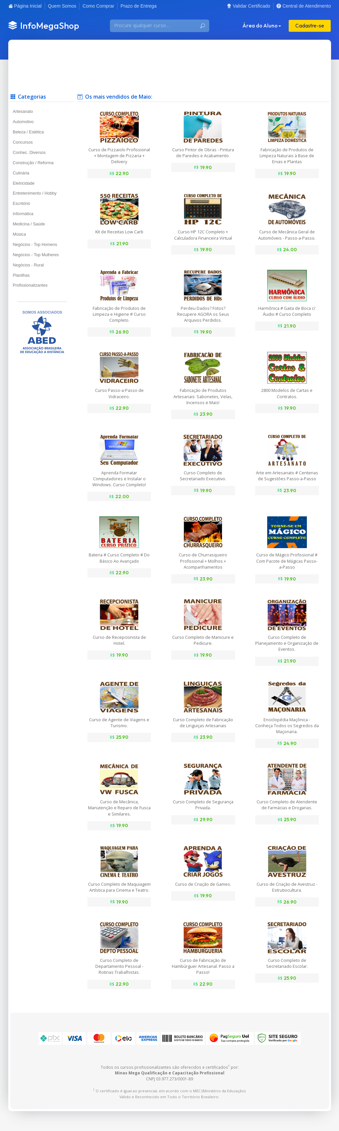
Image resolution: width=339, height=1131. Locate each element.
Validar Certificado (248, 6)
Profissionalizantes (30, 285)
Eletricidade (24, 183)
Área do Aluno (259, 26)
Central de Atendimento (303, 6)
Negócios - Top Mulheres (36, 255)
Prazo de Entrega (139, 6)
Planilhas (21, 275)
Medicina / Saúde (29, 224)
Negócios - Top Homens (35, 244)
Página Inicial (25, 6)
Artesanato (23, 111)
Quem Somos (62, 6)
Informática (23, 214)
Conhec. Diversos (29, 152)
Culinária (21, 173)
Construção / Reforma (33, 163)
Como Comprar (98, 6)
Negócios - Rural (28, 265)
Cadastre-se (309, 26)
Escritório (21, 203)
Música (19, 234)
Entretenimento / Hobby (35, 193)
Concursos (23, 142)
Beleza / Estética (28, 132)
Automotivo (23, 121)
